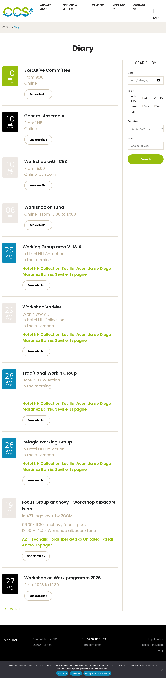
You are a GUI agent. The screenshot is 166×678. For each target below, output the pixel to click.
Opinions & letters (69, 12)
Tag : (131, 90)
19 (11, 609)
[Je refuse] (162, 669)
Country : (134, 121)
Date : (131, 72)
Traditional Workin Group (52, 373)
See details (37, 94)
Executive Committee (50, 70)
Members (96, 10)
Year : (131, 138)
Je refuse (75, 673)
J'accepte (62, 673)
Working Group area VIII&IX (54, 246)
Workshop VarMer (43, 307)
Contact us (139, 12)
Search (146, 159)
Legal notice (156, 639)
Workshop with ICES (48, 161)
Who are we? (46, 12)
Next (17, 609)
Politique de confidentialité (97, 673)
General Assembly (46, 115)
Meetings (118, 10)
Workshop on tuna (46, 207)
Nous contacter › (92, 644)
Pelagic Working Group (49, 442)
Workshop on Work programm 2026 (67, 577)
